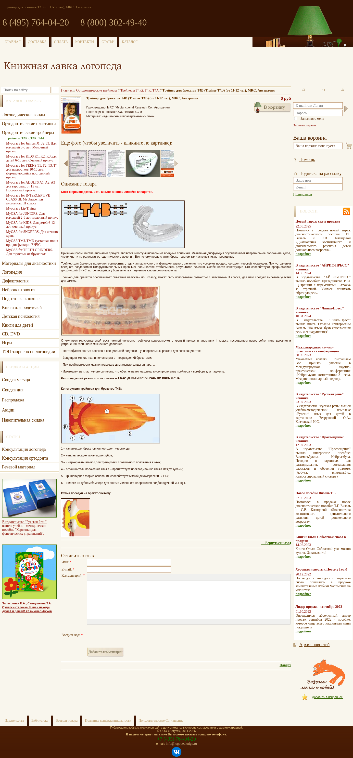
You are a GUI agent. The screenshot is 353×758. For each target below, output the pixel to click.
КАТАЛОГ (130, 42)
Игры (7, 342)
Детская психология (20, 316)
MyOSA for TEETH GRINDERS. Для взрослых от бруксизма (29, 252)
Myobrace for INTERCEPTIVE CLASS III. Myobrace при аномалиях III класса (28, 199)
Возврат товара (67, 720)
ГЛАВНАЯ (13, 42)
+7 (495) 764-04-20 (176, 739)
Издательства (14, 720)
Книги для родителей (22, 307)
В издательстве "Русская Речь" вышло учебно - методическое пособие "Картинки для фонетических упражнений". (24, 527)
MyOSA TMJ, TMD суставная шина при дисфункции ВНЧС (32, 243)
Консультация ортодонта (25, 458)
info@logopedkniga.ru (181, 743)
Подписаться (302, 194)
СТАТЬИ (107, 42)
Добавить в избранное (327, 697)
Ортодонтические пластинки (29, 123)
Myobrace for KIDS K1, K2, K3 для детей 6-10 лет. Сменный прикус (31, 158)
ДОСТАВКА (37, 42)
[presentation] (124, 635)
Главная (67, 90)
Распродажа (13, 400)
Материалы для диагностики (29, 263)
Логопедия (12, 272)
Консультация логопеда (24, 449)
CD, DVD (11, 334)
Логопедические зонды (23, 114)
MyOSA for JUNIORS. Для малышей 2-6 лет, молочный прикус (32, 215)
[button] (90, 577)
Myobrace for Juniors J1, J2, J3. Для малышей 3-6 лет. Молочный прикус (31, 147)
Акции (8, 410)
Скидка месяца (16, 379)
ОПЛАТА (61, 42)
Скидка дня (13, 389)
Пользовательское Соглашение (161, 720)
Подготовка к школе (20, 298)
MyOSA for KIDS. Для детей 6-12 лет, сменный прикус (30, 224)
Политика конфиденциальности (108, 720)
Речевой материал (18, 467)
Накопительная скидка (23, 420)
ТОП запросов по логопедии (28, 351)
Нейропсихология (18, 289)
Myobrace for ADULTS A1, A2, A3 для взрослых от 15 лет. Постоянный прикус (30, 186)
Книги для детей (17, 325)
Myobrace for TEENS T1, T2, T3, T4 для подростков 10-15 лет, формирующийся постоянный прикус (31, 171)
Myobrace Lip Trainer (21, 208)
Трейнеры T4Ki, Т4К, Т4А (139, 90)
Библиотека (39, 720)
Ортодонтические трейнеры (96, 90)
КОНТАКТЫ (84, 42)
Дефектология (15, 281)
